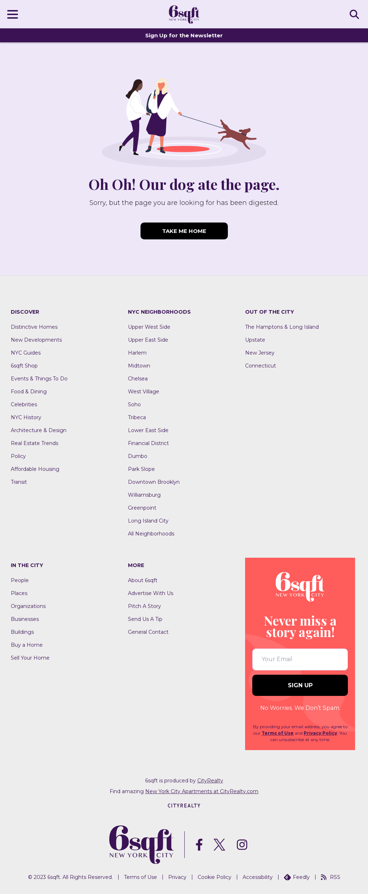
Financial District (148, 443)
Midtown (139, 365)
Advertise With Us (150, 593)
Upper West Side (149, 327)
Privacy (177, 877)
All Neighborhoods (151, 533)
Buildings (22, 632)
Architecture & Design (38, 430)
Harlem (137, 353)
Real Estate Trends (34, 443)
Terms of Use (278, 733)
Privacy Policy (320, 733)
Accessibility (258, 877)
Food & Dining (29, 391)
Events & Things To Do (39, 378)
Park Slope (141, 469)
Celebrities (24, 404)
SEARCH (355, 14)
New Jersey (260, 353)
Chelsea (138, 378)
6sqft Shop (24, 365)
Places (19, 593)
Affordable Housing (35, 469)
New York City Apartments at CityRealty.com (201, 791)
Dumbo (137, 456)
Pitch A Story (144, 606)
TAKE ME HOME (184, 231)
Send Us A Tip (145, 619)
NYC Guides (26, 353)
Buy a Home (27, 645)
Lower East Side (148, 430)
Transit (19, 482)
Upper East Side (148, 340)
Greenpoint (142, 508)
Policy (18, 456)
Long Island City (148, 521)
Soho (134, 404)
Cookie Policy (214, 877)
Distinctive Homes (34, 327)
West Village (143, 391)
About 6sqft (142, 580)
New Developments (36, 340)
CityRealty (210, 780)
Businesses (25, 619)
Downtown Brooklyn (154, 482)
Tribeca (137, 417)
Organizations (28, 606)
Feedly (297, 877)
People (20, 580)
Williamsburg (144, 495)
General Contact (148, 632)
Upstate (255, 340)
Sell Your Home (30, 658)
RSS (330, 877)
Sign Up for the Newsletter (184, 35)
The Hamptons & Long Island (282, 327)
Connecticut (260, 365)
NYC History (26, 417)
